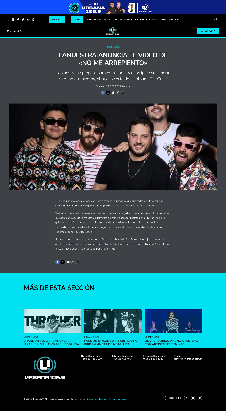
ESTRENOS (141, 19)
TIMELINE (117, 19)
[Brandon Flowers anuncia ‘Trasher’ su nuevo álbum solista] (52, 348)
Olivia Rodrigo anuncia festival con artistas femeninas (171, 369)
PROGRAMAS (94, 19)
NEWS (106, 19)
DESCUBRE (173, 19)
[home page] (113, 31)
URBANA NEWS (113, 47)
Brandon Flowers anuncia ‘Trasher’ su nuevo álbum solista (51, 369)
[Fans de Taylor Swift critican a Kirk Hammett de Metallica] (113, 348)
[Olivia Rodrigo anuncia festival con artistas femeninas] (173, 348)
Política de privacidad (118, 399)
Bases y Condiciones (96, 399)
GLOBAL (128, 19)
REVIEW (153, 19)
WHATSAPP (208, 31)
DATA (163, 19)
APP (77, 19)
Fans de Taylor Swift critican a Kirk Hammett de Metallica (110, 369)
